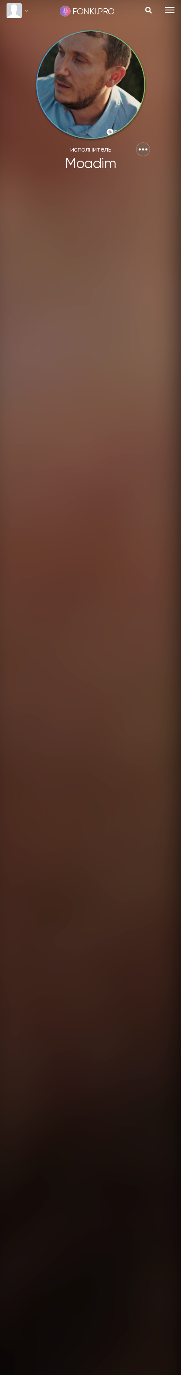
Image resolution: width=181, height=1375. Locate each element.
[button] (143, 149)
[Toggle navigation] (170, 10)
